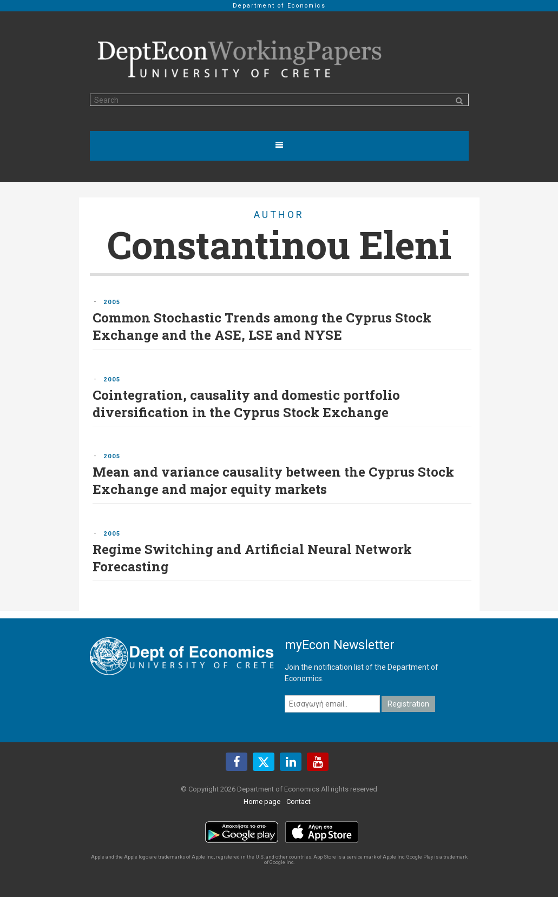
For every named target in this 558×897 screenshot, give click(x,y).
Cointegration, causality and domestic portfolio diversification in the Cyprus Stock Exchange (246, 403)
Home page (262, 801)
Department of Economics (279, 5)
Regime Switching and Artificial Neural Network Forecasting (252, 557)
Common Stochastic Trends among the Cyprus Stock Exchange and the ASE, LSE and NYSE (262, 326)
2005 (112, 302)
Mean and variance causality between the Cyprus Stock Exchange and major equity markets (273, 480)
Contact (298, 801)
